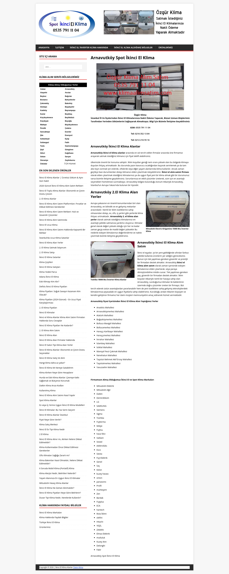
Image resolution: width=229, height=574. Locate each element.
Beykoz (43, 96)
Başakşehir (69, 107)
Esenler (68, 132)
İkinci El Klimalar (47, 312)
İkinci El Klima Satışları (49, 267)
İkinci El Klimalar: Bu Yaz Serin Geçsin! (57, 409)
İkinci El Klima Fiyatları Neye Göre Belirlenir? (60, 492)
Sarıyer (68, 157)
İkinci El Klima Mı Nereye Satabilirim (56, 367)
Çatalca (68, 128)
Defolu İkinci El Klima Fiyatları (53, 286)
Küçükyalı (44, 121)
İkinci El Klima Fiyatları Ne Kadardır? (56, 325)
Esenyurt (68, 135)
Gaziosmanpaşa (71, 146)
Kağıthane (69, 153)
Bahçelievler (70, 100)
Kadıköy (43, 110)
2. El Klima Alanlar (47, 198)
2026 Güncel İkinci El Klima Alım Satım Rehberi (61, 185)
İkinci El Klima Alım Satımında (53, 219)
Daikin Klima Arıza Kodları (51, 385)
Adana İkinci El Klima (49, 276)
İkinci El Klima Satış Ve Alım (52, 358)
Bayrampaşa (70, 110)
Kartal (42, 114)
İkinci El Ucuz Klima (48, 224)
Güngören (69, 150)
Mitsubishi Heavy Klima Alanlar (53, 483)
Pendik (43, 128)
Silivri (42, 153)
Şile (41, 135)
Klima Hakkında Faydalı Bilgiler (53, 517)
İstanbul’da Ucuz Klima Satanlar (54, 237)
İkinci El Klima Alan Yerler (51, 242)
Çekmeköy (44, 103)
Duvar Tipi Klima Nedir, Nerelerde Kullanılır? (60, 497)
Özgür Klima (78, 567)
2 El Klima (43, 434)
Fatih (67, 142)
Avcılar (68, 93)
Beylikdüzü (69, 118)
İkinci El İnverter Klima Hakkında (89, 47)
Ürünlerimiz (165, 47)
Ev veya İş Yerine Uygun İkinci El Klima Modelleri (62, 405)
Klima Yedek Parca (48, 272)
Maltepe (43, 125)
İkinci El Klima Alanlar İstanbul (53, 414)
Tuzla (42, 146)
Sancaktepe (45, 132)
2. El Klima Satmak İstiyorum (52, 247)
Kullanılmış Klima (47, 390)
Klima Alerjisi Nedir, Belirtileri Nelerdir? (57, 473)
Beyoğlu (68, 121)
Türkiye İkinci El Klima (49, 522)
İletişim (59, 47)
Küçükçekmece (46, 118)
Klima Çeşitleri (46, 262)
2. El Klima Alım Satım (49, 330)
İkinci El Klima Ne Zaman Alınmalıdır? (56, 488)
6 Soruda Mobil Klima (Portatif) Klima (56, 468)
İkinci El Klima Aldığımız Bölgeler (133, 47)
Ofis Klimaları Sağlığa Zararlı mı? (54, 455)
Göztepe (43, 107)
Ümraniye (44, 160)
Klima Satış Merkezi (48, 424)
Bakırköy (68, 103)
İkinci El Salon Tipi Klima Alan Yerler (56, 345)
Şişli (42, 150)
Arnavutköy (70, 89)
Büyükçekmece (71, 125)
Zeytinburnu (70, 160)
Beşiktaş (68, 114)
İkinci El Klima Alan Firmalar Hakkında (57, 340)
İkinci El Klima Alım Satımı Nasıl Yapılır (57, 395)
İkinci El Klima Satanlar (50, 257)
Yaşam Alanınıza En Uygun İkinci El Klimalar (59, 478)
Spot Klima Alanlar (48, 400)
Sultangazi (44, 142)
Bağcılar (68, 96)
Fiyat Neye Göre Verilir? (50, 419)
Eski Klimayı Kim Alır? (49, 281)
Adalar (43, 89)
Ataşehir (43, 93)
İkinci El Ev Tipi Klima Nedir (52, 429)
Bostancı (44, 100)
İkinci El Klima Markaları (50, 512)
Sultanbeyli (45, 139)
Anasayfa (44, 47)
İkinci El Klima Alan (48, 335)
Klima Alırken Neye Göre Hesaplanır (56, 372)
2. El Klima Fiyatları (48, 307)
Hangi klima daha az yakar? (52, 362)
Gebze (42, 157)
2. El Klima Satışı (46, 252)
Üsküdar (43, 164)
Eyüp (67, 139)
